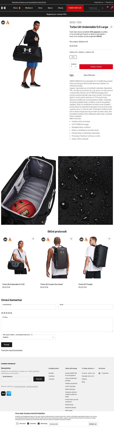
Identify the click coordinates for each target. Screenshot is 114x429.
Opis (72, 75)
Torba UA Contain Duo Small (51, 284)
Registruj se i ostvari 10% (57, 14)
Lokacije (51, 379)
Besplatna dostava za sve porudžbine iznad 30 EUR (29, 2)
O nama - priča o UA (88, 373)
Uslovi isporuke (70, 386)
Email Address (7, 376)
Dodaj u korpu (96, 67)
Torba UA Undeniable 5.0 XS (13, 284)
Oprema (72, 22)
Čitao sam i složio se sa (19, 386)
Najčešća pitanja (70, 407)
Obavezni (22, 423)
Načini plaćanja (70, 389)
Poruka (5, 317)
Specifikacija (89, 75)
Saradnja (51, 376)
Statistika (33, 423)
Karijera (84, 379)
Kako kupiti (68, 410)
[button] (111, 34)
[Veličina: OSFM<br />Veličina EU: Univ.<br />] (73, 57)
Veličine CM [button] (90, 52)
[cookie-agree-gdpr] (93, 424)
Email (61, 304)
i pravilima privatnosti (32, 386)
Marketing (44, 423)
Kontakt (51, 373)
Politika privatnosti (71, 383)
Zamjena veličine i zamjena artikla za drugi (71, 394)
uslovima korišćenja (19, 386)
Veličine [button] (81, 52)
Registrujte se (98, 2)
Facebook (105, 373)
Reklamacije (69, 404)
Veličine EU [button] (73, 52)
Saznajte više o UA (88, 376)
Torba (79, 22)
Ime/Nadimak (7, 304)
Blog (83, 382)
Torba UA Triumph (85, 284)
